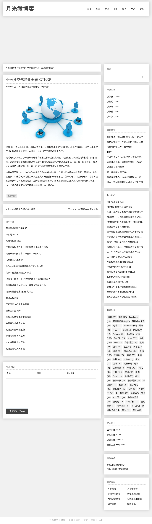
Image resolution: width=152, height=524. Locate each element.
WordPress (130, 325)
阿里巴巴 (123, 406)
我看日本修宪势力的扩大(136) (121, 272)
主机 (127, 347)
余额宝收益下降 (13, 311)
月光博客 (112, 489)
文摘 (100, 520)
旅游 (128, 364)
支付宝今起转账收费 (15, 330)
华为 (126, 410)
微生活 (112, 116)
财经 (137, 410)
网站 (117, 325)
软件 (124, 9)
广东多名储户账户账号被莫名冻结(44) (124, 237)
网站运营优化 (114, 499)
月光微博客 (20, 9)
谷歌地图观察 (114, 494)
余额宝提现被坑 (13, 241)
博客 (112, 317)
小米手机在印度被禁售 (87, 209)
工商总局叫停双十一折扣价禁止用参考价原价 (27, 247)
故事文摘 (112, 504)
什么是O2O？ (12, 234)
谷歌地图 (134, 380)
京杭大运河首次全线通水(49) (120, 292)
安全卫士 (119, 397)
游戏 (117, 347)
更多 (142, 9)
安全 (127, 330)
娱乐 (136, 406)
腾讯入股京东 (12, 298)
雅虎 (123, 385)
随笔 (117, 351)
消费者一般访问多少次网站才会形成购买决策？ (28, 279)
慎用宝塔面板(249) (115, 202)
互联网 (119, 355)
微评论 (112, 102)
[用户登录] (112, 469)
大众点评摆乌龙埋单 (15, 342)
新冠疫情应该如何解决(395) (120, 262)
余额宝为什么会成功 (15, 323)
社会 (132, 338)
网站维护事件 (121, 321)
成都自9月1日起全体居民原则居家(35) (124, 217)
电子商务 (12, 196)
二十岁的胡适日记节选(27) (119, 257)
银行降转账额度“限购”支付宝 (19, 292)
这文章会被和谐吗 (115, 167)
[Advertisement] (76, 40)
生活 (133, 9)
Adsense (118, 334)
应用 (93, 520)
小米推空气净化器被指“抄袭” (29, 80)
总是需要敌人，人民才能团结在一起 (124, 177)
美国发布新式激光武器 (24, 209)
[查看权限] (123, 469)
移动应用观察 (133, 494)
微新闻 (21, 68)
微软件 (112, 111)
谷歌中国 (119, 380)
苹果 (131, 368)
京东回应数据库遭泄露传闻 (18, 317)
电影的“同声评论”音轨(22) (119, 267)
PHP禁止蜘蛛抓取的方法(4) (119, 207)
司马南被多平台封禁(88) (118, 227)
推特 (117, 359)
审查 (118, 342)
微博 (129, 376)
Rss (130, 334)
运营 (85, 520)
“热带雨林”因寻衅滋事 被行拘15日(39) (124, 222)
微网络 (112, 106)
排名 (122, 317)
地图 (78, 520)
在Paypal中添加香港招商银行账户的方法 (24, 266)
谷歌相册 (118, 368)
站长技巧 (119, 389)
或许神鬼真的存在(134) (117, 282)
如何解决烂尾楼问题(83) (118, 277)
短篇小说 (131, 504)
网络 (115, 9)
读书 (117, 364)
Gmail (117, 376)
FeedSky (119, 338)
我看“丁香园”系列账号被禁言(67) (122, 242)
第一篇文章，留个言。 (117, 172)
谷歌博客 (131, 342)
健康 (135, 393)
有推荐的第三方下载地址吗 (119, 147)
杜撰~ (109, 152)
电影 (131, 355)
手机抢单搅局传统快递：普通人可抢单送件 (26, 285)
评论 (107, 9)
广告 (116, 330)
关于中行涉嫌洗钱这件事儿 (18, 273)
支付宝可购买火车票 (15, 336)
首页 (89, 9)
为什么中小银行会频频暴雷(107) (122, 287)
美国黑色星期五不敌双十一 (18, 228)
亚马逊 (118, 402)
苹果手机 (132, 402)
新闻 (98, 9)
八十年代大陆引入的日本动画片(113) (124, 252)
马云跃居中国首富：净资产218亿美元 (23, 253)
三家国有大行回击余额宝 (17, 304)
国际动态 (130, 351)
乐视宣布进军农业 (14, 260)
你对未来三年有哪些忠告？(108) (122, 297)
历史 (132, 389)
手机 (117, 372)
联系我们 (54, 520)
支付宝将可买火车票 (15, 349)
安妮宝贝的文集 (134, 499)
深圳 (129, 372)
